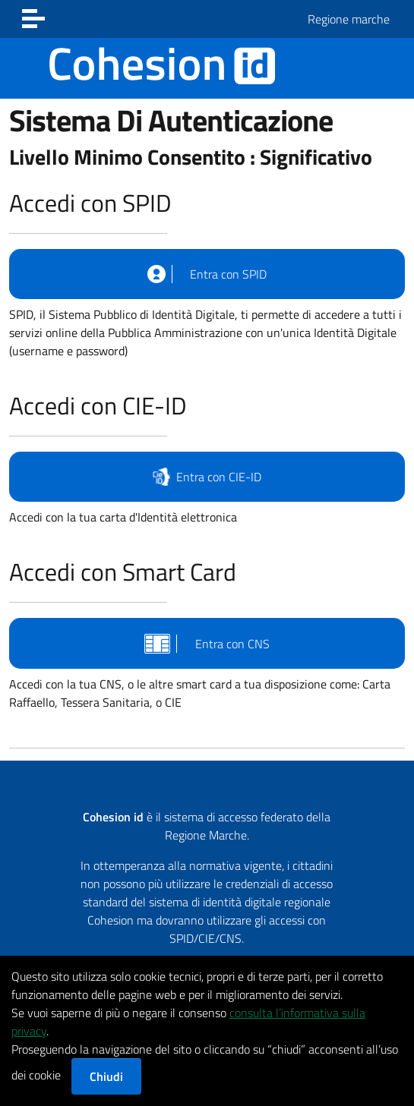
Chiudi (106, 1076)
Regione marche (349, 19)
